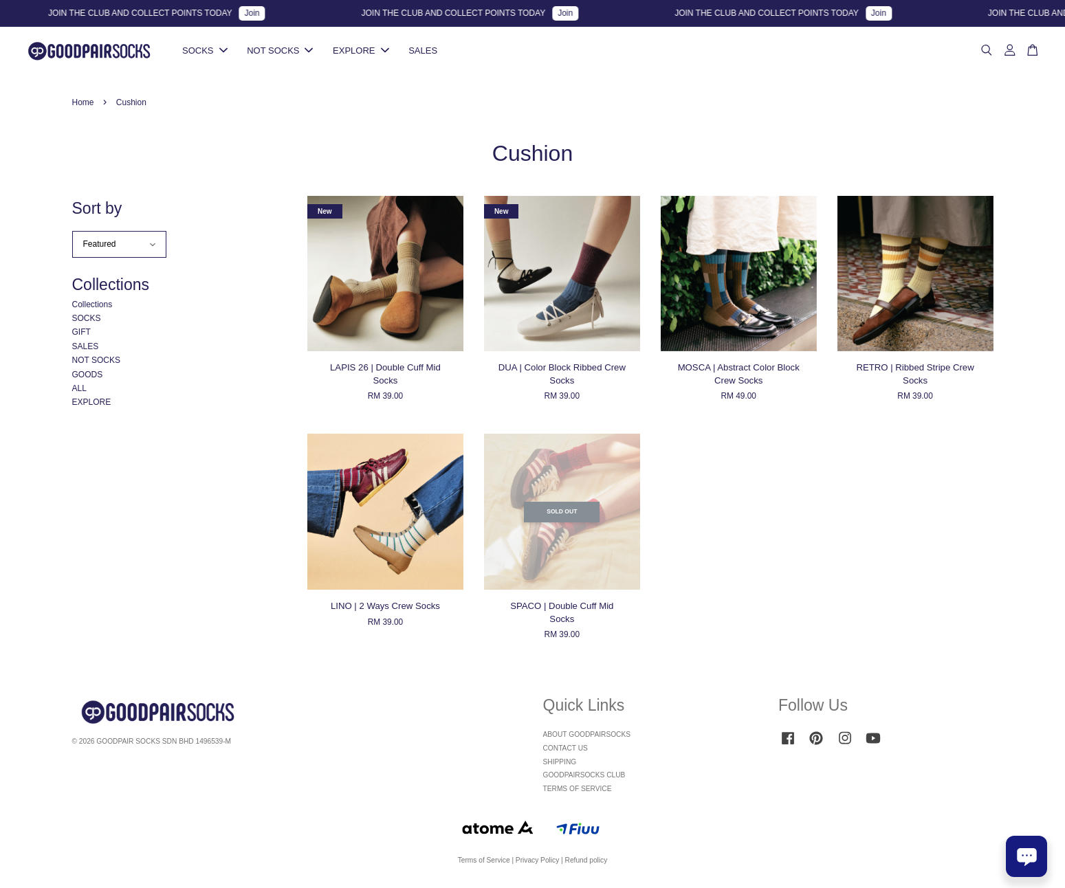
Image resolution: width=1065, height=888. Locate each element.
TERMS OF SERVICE (577, 791)
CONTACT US (565, 749)
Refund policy (586, 861)
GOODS (87, 376)
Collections (92, 306)
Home (83, 104)
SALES (422, 51)
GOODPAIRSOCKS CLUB (584, 777)
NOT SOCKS (280, 51)
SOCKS (205, 51)
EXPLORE (360, 51)
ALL (79, 390)
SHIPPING (560, 763)
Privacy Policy (537, 861)
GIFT (81, 334)
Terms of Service (484, 861)
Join (262, 13)
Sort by (97, 210)
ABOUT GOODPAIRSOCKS (587, 736)
